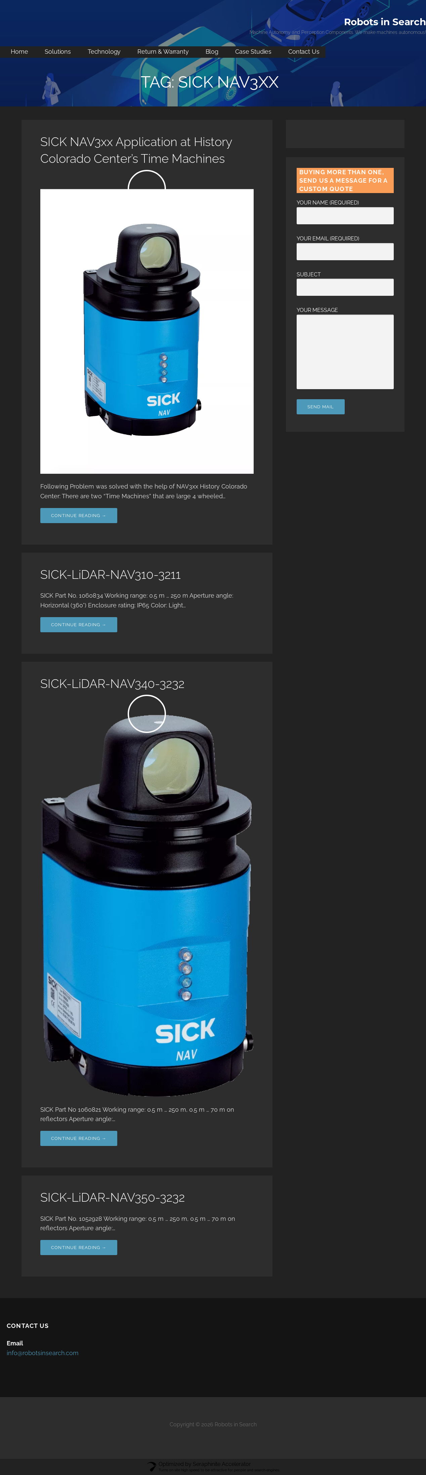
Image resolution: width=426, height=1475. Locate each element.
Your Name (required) (345, 209)
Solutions (58, 51)
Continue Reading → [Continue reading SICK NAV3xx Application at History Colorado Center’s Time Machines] (78, 515)
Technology (104, 51)
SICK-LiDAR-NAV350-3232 (112, 1197)
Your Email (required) (345, 245)
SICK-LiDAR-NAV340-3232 (112, 684)
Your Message (345, 314)
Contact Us (303, 51)
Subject (345, 281)
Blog (212, 51)
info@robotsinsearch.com (43, 1352)
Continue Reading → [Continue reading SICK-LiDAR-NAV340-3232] (78, 1138)
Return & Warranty (162, 51)
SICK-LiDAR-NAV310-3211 (110, 574)
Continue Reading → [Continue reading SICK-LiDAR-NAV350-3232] (78, 1247)
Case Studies (253, 51)
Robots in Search (385, 22)
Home (19, 51)
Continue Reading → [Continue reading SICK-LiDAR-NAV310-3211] (78, 624)
